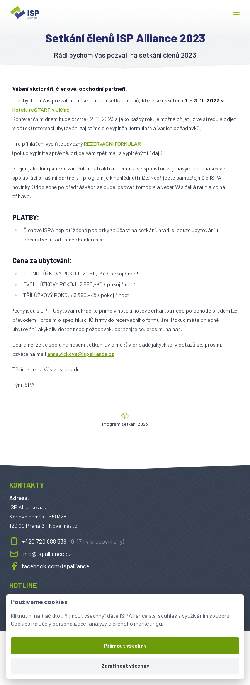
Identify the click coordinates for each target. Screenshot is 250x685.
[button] (236, 12)
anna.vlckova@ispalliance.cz (80, 353)
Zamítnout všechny (125, 665)
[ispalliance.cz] (24, 12)
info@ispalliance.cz (40, 553)
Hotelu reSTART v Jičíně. (41, 109)
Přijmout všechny (125, 645)
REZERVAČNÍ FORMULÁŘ (112, 143)
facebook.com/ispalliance (49, 566)
